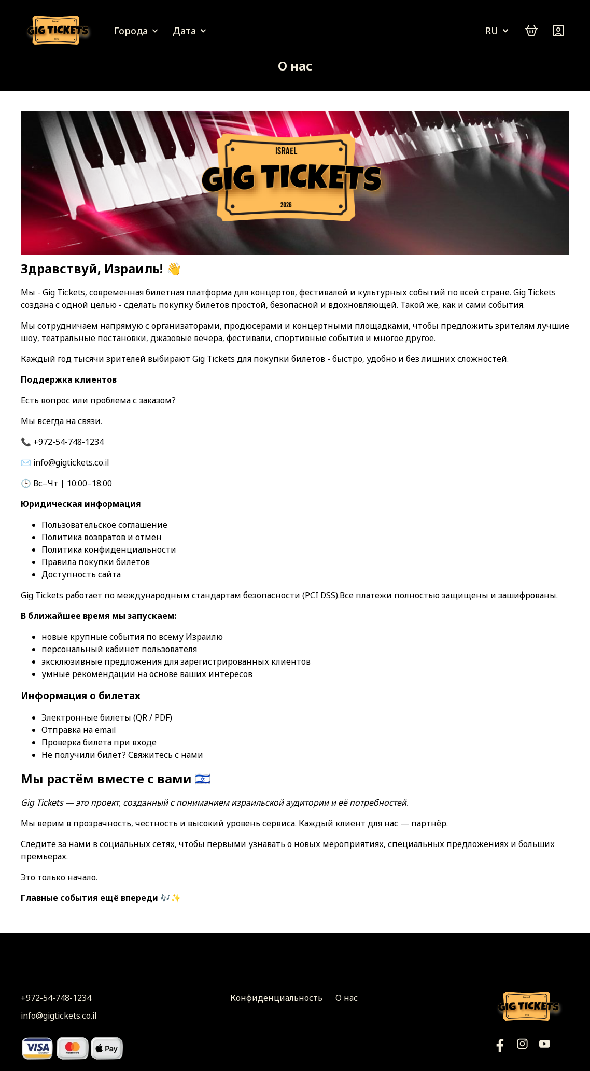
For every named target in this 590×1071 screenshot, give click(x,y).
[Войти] (558, 30)
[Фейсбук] (544, 1048)
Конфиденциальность (276, 998)
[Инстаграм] (522, 1048)
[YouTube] (500, 1048)
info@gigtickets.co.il (58, 1015)
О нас (346, 998)
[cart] (531, 30)
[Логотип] (60, 31)
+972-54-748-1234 (56, 998)
